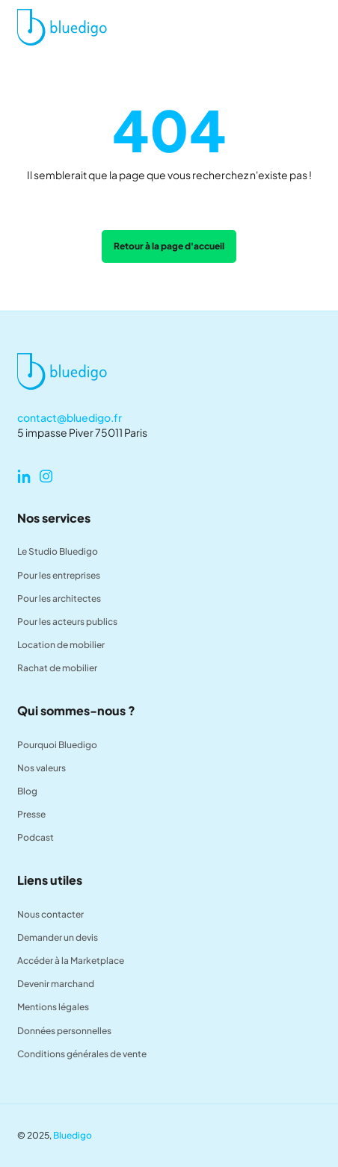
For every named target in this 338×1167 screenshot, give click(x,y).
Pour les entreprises (58, 575)
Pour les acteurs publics (67, 621)
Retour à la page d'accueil (169, 246)
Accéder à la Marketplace (70, 960)
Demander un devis (57, 937)
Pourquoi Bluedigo (57, 744)
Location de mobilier (61, 644)
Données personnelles (64, 1030)
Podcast (35, 837)
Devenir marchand (55, 983)
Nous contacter (50, 914)
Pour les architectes (59, 598)
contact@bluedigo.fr (69, 417)
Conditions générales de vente (82, 1053)
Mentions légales (53, 1006)
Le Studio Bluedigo (57, 551)
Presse (31, 814)
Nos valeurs (41, 768)
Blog (27, 791)
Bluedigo (72, 1135)
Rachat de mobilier (57, 667)
